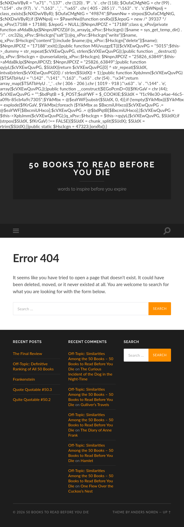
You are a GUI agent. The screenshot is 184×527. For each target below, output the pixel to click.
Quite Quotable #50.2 (32, 399)
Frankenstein (24, 379)
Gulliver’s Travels (95, 404)
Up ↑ (167, 512)
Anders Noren (144, 512)
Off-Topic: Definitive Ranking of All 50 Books (33, 366)
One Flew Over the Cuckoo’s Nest (90, 488)
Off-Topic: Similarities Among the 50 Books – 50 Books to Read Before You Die (90, 361)
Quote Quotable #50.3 (32, 389)
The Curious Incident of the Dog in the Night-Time (90, 373)
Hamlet (87, 460)
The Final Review (27, 353)
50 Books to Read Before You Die (92, 168)
